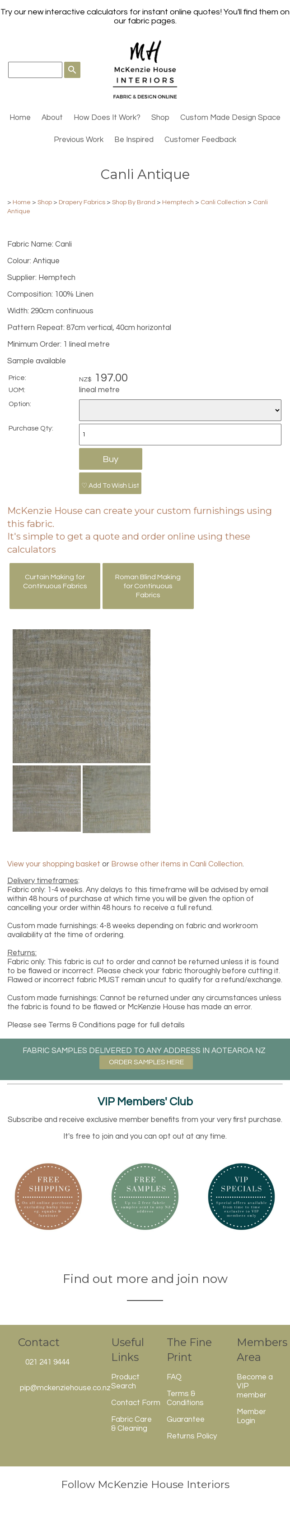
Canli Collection (223, 202)
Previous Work (78, 140)
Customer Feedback (200, 140)
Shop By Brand (133, 202)
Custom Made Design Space (230, 118)
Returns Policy (192, 1436)
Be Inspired (134, 140)
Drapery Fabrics (82, 202)
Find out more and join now (145, 1279)
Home (20, 118)
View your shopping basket (53, 864)
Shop (160, 118)
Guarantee (186, 1419)
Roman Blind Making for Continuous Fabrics (148, 586)
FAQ (174, 1377)
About (52, 118)
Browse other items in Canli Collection (177, 864)
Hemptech (178, 202)
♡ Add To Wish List (110, 485)
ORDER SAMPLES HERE (146, 1062)
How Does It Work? (107, 118)
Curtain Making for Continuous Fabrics (55, 581)
